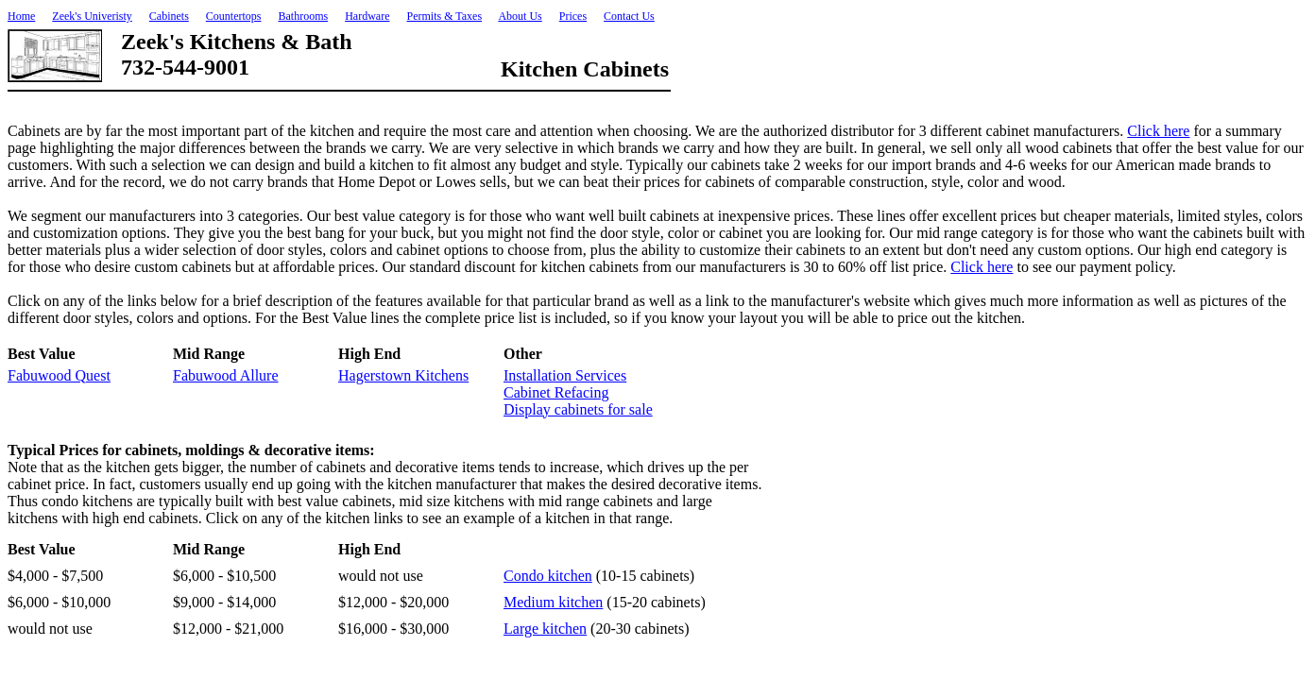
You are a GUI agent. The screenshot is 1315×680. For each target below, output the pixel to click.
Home (21, 16)
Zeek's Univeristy (91, 16)
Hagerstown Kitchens (403, 375)
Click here (1158, 131)
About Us (519, 16)
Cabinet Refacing (556, 392)
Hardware (367, 16)
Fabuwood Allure (226, 375)
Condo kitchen (548, 576)
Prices (573, 16)
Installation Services (565, 375)
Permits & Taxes (444, 16)
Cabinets (169, 16)
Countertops (234, 16)
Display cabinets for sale (578, 409)
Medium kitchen (553, 602)
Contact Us (629, 16)
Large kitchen (545, 628)
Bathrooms (303, 16)
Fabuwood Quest (59, 375)
